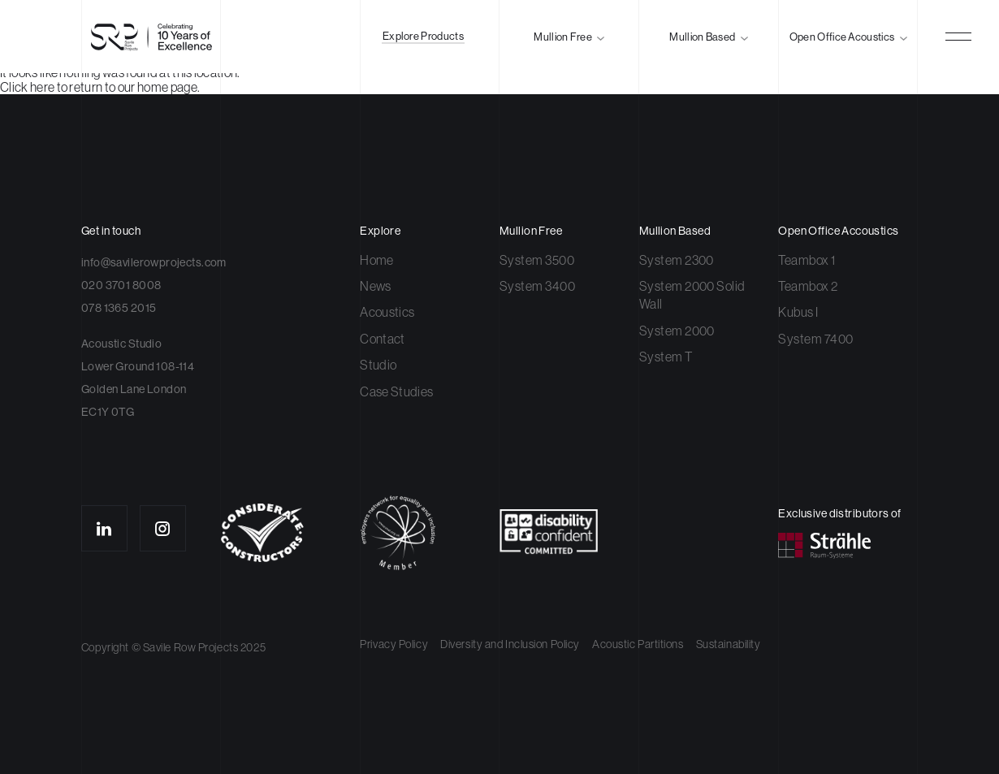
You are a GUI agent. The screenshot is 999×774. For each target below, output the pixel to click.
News (375, 286)
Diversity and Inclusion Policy (510, 644)
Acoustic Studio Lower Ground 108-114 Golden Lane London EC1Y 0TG (137, 377)
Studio (378, 365)
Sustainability (728, 644)
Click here (27, 87)
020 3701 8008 (121, 285)
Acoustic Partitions (638, 644)
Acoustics (387, 312)
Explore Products (423, 36)
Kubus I (798, 312)
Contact (382, 339)
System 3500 (537, 260)
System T (666, 356)
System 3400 (537, 286)
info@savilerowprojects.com (154, 262)
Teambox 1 (806, 260)
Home (376, 260)
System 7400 (815, 339)
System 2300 (676, 260)
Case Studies (396, 391)
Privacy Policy (394, 644)
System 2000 (677, 330)
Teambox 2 (807, 286)
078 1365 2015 (118, 308)
